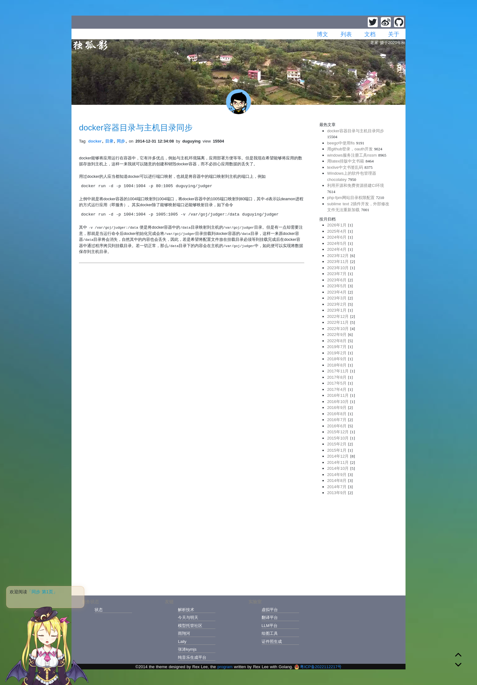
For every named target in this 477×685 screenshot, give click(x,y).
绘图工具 (270, 633)
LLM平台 (270, 625)
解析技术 (186, 609)
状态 (99, 609)
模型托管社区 (190, 625)
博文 (322, 34)
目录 (109, 141)
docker (95, 141)
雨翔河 (184, 633)
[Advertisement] (358, 543)
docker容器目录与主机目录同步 (136, 127)
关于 (393, 34)
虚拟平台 (270, 609)
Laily (182, 641)
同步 (121, 141)
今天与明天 (188, 617)
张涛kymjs (187, 649)
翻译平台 (270, 617)
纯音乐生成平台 (192, 657)
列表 (346, 34)
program (224, 666)
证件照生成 (272, 641)
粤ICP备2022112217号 (318, 666)
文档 (370, 34)
